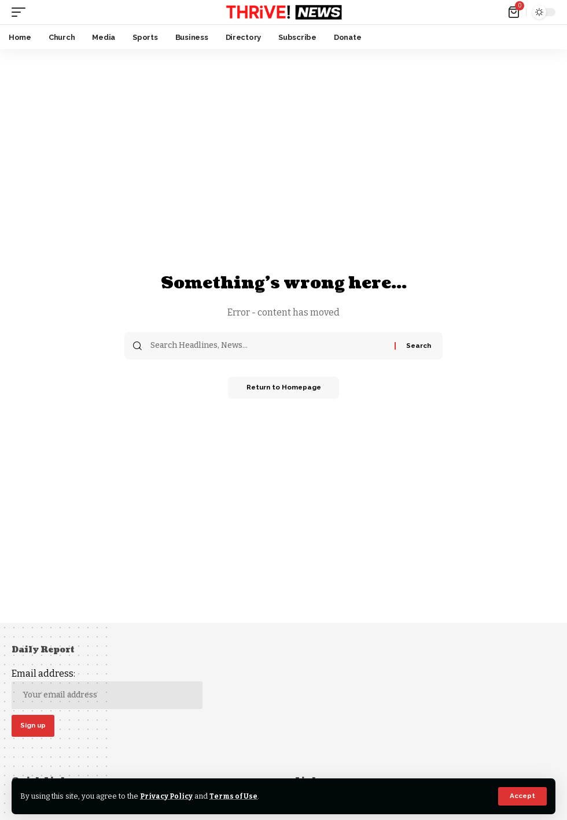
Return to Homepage (283, 388)
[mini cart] (514, 12)
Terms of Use (236, 796)
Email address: (107, 688)
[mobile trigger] (21, 12)
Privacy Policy (167, 796)
